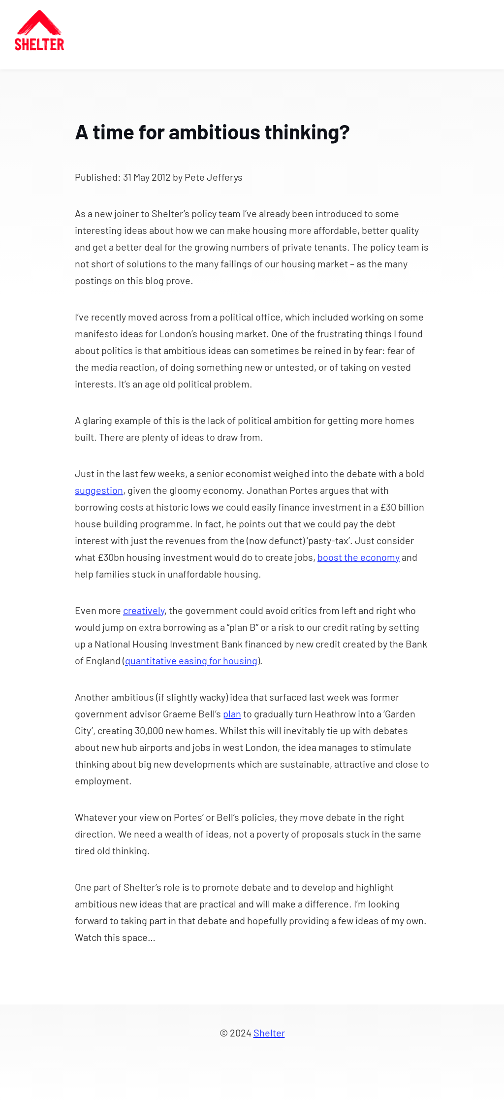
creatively (143, 610)
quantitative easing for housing (191, 660)
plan (232, 713)
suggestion (99, 490)
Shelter (269, 1032)
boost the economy (358, 557)
